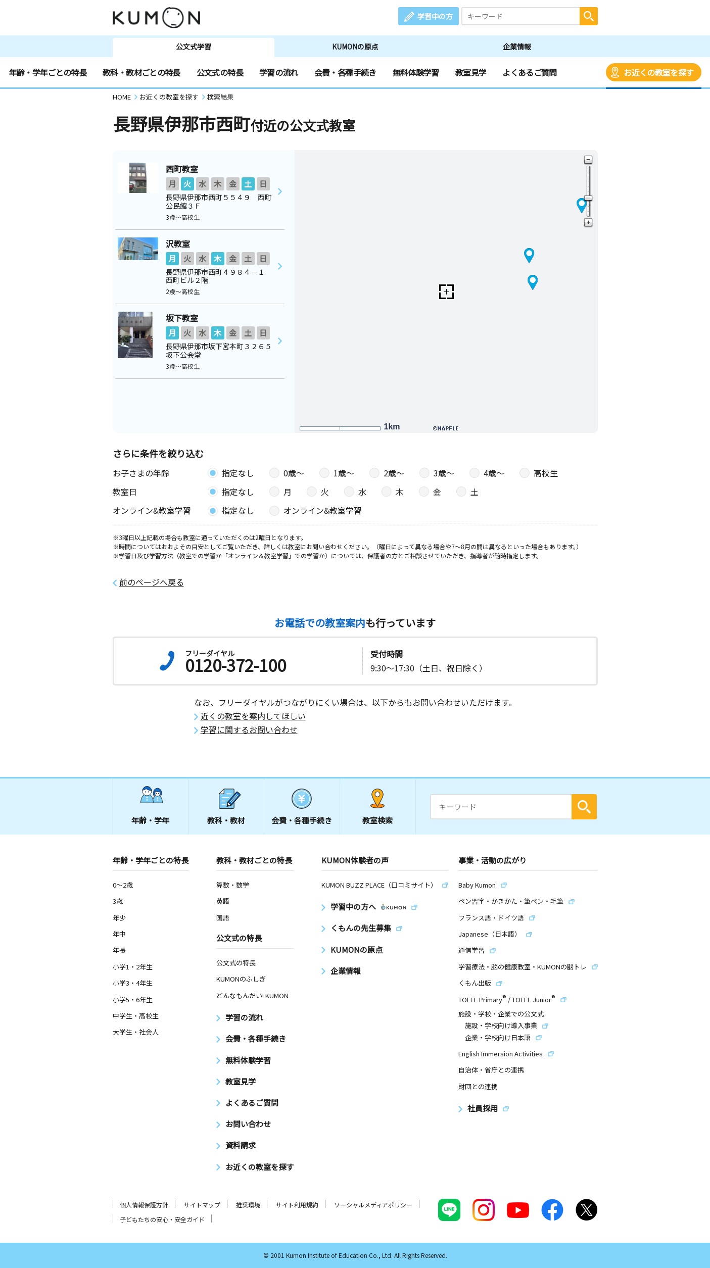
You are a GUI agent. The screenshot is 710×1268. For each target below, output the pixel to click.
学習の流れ (278, 72)
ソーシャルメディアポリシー (373, 1204)
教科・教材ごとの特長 (141, 72)
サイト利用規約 (297, 1204)
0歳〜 (293, 473)
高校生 (546, 473)
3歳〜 (444, 473)
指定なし (238, 473)
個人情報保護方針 (144, 1204)
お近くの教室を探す (658, 72)
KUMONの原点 (355, 46)
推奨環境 (248, 1204)
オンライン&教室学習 (322, 510)
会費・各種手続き (345, 72)
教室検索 (377, 820)
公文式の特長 (220, 72)
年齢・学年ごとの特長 (48, 72)
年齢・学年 (150, 820)
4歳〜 (494, 473)
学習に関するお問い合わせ (249, 729)
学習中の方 (435, 16)
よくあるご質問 (529, 72)
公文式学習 (193, 46)
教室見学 (470, 72)
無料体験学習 (416, 72)
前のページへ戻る (151, 582)
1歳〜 (344, 473)
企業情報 (517, 46)
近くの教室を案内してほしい (253, 716)
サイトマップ (202, 1204)
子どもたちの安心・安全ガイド (162, 1219)
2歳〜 (394, 473)
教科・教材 (226, 820)
